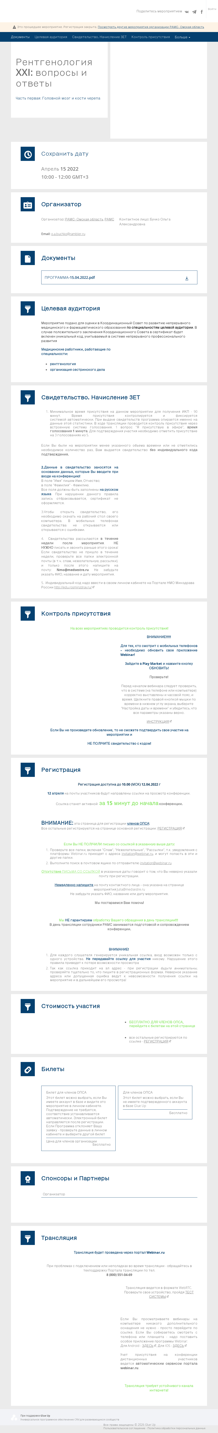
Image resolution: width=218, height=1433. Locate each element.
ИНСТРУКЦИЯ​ (159, 721)
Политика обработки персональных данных (176, 1428)
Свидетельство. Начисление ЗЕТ (99, 37)
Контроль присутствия (151, 37)
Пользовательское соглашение (124, 1428)
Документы (20, 37)
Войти (212, 11)
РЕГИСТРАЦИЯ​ (171, 828)
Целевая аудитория (51, 37)
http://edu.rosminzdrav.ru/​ (74, 587)
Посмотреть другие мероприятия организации (151, 27)
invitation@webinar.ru (137, 853)
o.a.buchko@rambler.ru (68, 234)
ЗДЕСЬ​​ (149, 1345)
